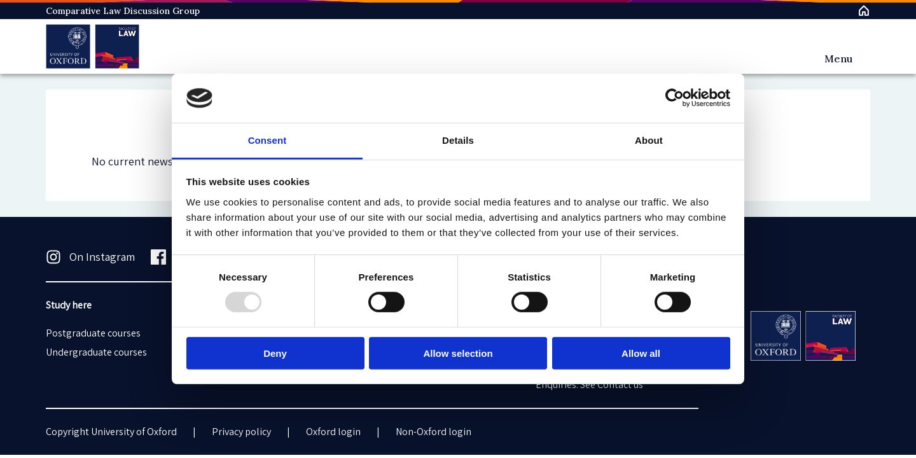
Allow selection (457, 352)
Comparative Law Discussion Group (123, 11)
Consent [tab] (267, 140)
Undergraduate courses (96, 352)
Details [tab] (458, 140)
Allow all (640, 352)
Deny (275, 352)
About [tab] (649, 140)
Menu (838, 58)
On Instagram (90, 257)
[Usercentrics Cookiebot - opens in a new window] (674, 98)
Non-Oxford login (433, 431)
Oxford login (333, 431)
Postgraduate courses (93, 333)
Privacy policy (241, 431)
